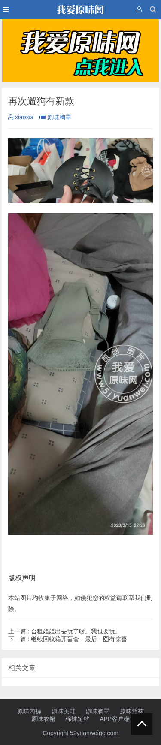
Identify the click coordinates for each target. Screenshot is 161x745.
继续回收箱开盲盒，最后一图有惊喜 (68, 639)
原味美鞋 (64, 711)
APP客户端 (115, 718)
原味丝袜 (132, 711)
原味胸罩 (55, 117)
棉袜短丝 (77, 718)
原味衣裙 (43, 718)
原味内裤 (29, 711)
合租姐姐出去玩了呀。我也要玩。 (65, 631)
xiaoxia (21, 117)
